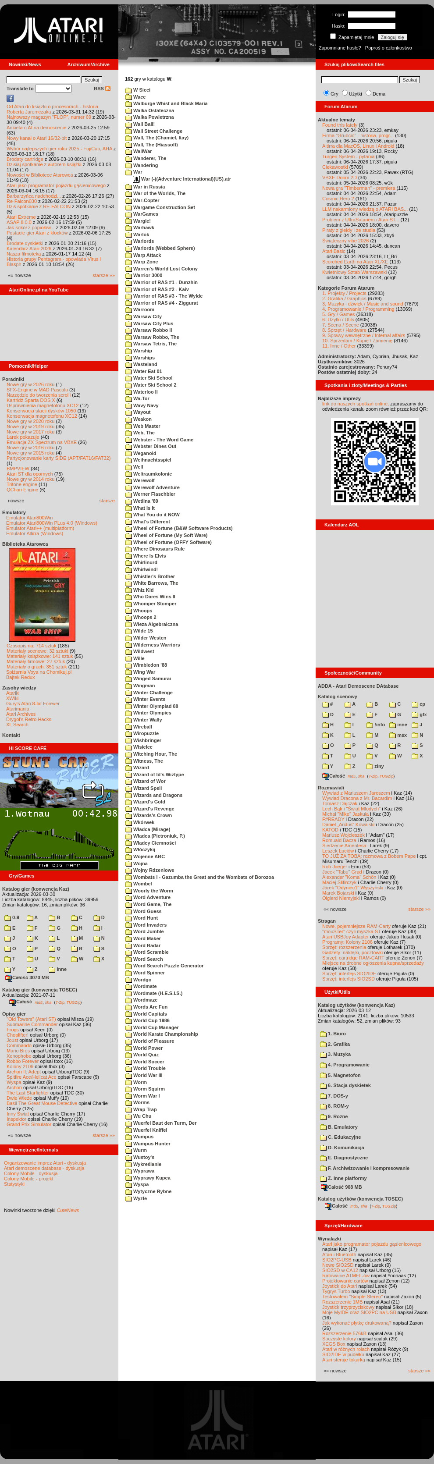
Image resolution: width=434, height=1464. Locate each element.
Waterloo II (141, 391)
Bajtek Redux (20, 677)
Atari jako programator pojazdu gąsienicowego (56, 185)
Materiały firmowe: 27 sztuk (36, 661)
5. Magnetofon (340, 1075)
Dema (379, 93)
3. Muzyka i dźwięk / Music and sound (362, 303)
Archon (14, 1087)
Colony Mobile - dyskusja (30, 1173)
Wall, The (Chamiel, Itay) (157, 137)
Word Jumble (144, 931)
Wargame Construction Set (160, 207)
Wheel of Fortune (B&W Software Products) (179, 528)
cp (418, 704)
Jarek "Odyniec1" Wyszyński (352, 887)
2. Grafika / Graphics (344, 298)
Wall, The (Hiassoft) (151, 144)
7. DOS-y (334, 1095)
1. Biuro (333, 1033)
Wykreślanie (143, 1164)
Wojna (136, 863)
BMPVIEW (18, 468)
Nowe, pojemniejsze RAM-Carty (356, 926)
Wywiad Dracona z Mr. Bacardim (357, 798)
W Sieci (137, 89)
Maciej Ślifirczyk (339, 882)
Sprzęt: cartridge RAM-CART (353, 957)
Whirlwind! (141, 569)
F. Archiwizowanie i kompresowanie (364, 1168)
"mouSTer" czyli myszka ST (351, 931)
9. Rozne (334, 1116)
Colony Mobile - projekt (28, 1178)
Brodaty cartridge (25, 159)
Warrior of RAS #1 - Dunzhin (161, 282)
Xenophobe (19, 1056)
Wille (135, 658)
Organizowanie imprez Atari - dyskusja (45, 1163)
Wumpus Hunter (148, 1143)
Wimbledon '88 (146, 665)
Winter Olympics (148, 712)
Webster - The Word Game (159, 439)
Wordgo (138, 979)
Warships (140, 357)
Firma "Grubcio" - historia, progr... (358, 135)
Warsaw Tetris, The (151, 343)
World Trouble (145, 1068)
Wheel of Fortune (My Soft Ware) (166, 535)
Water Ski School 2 (151, 384)
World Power (144, 1048)
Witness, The (144, 761)
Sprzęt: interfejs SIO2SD (348, 978)
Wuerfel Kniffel (146, 1130)
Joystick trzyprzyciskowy (348, 1307)
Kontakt (11, 735)
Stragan (327, 921)
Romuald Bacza (339, 840)
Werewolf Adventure (152, 487)
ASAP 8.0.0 (19, 222)
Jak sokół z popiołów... (30, 227)
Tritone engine (22, 484)
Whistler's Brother (150, 576)
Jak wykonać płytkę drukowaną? (356, 1322)
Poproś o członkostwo (388, 47)
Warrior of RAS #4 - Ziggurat (161, 303)
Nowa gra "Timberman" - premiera (358, 188)
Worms (137, 1102)
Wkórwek (139, 822)
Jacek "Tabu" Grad (342, 871)
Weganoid (140, 453)
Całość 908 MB (341, 1187)
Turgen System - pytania (348, 156)
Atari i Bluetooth (339, 1254)
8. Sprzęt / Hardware (344, 330)
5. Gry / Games (338, 314)
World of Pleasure (149, 1041)
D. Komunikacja (342, 1147)
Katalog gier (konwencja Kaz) (35, 889)
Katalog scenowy (337, 696)
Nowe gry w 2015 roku (30, 452)
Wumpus (139, 1136)
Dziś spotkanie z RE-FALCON (39, 206)
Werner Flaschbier (150, 494)
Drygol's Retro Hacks (28, 719)
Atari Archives (21, 714)
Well (134, 466)
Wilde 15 (139, 630)
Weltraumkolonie (148, 473)
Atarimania (17, 708)
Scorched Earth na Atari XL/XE (355, 261)
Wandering (141, 165)
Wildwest (139, 651)
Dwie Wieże (19, 1098)
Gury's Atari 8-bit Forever (33, 703)
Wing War (140, 672)
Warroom (139, 309)
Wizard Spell (143, 788)
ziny (375, 766)
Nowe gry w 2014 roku (30, 479)
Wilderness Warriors (152, 644)
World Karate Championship (161, 1034)
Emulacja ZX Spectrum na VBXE (42, 442)
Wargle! (138, 221)
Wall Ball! (140, 124)
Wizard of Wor (145, 781)
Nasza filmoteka (24, 253)
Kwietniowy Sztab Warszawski (354, 272)
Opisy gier (14, 1013)
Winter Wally (143, 719)
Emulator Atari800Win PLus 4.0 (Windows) (51, 523)
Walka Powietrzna (149, 117)
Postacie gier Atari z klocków (37, 232)
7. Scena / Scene (340, 324)
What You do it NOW (152, 514)
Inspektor (16, 1119)
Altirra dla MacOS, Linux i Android (358, 146)
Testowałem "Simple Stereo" (352, 1296)
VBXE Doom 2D (339, 177)
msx (398, 735)
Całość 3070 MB (27, 977)
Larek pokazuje (23, 437)
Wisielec (139, 747)
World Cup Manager (152, 1027)
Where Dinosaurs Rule (155, 548)
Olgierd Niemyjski (341, 898)
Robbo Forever (23, 1061)
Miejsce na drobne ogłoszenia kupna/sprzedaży (373, 963)
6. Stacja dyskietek (345, 1085)
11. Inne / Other (339, 345)
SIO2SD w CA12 (340, 1270)
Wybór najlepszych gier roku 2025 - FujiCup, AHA (59, 148)
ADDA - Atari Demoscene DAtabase (358, 686)
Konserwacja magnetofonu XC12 (42, 416)
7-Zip (59, 1002)
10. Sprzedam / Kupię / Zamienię (357, 340)
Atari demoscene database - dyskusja (44, 1168)
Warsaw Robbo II (148, 330)
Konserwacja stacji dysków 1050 (41, 410)
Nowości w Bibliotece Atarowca (40, 175)
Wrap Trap (141, 1109)
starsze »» (103, 275)
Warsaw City (143, 316)
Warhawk (139, 227)
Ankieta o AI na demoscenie (36, 127)
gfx (419, 714)
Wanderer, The (145, 158)
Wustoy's (139, 1157)
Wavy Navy (142, 405)
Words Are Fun (146, 1006)
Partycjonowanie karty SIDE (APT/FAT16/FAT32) (58, 458)
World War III (144, 1075)
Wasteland (141, 364)
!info (375, 724)
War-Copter (142, 200)
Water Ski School (149, 377)
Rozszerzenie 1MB (342, 1301)
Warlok (137, 234)
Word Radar (142, 945)
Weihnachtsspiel (148, 459)
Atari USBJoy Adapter (345, 936)
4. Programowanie (345, 1064)
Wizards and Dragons (153, 795)
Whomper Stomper (150, 603)
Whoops (138, 610)
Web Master (142, 426)
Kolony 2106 (20, 1066)
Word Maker (143, 938)
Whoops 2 (141, 617)
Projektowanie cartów (345, 1280)
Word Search (144, 959)
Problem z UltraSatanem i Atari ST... (360, 219)
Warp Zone (141, 261)
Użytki (355, 93)
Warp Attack (143, 255)
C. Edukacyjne (340, 1137)
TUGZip (74, 1002)
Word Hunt (141, 917)
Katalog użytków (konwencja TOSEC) (360, 1198)
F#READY (333, 819)
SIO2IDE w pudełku (343, 1354)
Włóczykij (140, 849)
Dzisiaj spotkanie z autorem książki (44, 164)
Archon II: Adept (24, 1071)
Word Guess (143, 911)
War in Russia (145, 186)
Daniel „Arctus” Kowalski (348, 824)
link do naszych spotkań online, (355, 403)
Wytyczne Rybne (148, 1191)
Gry (334, 93)
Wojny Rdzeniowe (149, 870)
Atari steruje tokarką (343, 1359)
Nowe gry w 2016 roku (30, 447)
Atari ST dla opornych (30, 473)
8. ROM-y (334, 1106)
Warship (138, 350)
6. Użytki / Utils (338, 319)
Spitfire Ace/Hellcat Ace (32, 1077)
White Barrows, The (151, 583)
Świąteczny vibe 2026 (345, 240)
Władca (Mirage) (147, 829)
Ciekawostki (335, 167)
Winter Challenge (149, 692)
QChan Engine (22, 489)
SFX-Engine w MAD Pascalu (37, 389)
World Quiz (142, 1054)
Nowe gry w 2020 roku (30, 421)
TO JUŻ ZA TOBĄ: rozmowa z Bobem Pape (369, 856)
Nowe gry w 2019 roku (30, 426)
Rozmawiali (331, 787)
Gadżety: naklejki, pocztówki (352, 952)
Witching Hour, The (151, 754)
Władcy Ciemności (150, 843)
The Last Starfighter (28, 1092)
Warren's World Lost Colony (161, 268)
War (133, 171)
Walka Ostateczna (149, 110)
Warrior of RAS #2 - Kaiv (157, 289)
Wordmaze (141, 999)
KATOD (330, 829)
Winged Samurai (148, 678)
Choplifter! (17, 1035)
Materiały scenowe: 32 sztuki (37, 651)
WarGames (141, 214)
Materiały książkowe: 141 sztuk (40, 656)
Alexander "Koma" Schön (349, 877)
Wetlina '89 (141, 501)
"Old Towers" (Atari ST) (31, 1019)
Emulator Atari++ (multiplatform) (40, 528)
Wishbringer (143, 740)
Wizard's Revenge (149, 808)
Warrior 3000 (143, 275)
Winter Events (145, 699)
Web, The (140, 432)
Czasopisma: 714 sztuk (32, 645)
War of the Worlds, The (155, 193)
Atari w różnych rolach (346, 1349)
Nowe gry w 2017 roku (30, 431)
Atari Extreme (21, 217)
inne (58, 969)
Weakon (138, 419)
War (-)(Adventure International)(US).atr (182, 178)
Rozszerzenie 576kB (344, 1333)
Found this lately (339, 125)
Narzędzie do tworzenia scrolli (39, 395)
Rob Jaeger (334, 866)
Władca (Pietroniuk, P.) (155, 836)
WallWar (138, 151)
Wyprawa (139, 1170)
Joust (12, 1040)
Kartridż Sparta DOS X (31, 400)
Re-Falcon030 (22, 201)
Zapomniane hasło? (340, 47)
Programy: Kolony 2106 (347, 942)
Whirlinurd (141, 562)
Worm (136, 1082)
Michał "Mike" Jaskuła (345, 814)
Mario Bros (18, 1050)
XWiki (12, 698)
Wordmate (141, 986)
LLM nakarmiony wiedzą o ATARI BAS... (365, 209)
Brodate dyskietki (25, 243)
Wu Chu (138, 1116)
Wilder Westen (146, 637)
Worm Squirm (145, 1088)
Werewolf (140, 480)
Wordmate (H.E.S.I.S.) (153, 993)
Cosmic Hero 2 (338, 198)
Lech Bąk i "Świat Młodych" (351, 808)
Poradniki (13, 379)
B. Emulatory (339, 1127)
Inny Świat (18, 1113)
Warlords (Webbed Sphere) (160, 248)
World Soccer (144, 1061)
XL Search (17, 724)
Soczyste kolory (339, 1338)
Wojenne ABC (145, 856)
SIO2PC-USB (337, 1259)
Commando (19, 1045)
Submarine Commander (32, 1024)
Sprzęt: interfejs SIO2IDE (349, 973)
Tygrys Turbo (336, 1291)
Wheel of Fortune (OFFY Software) (168, 542)
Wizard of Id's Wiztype (154, 774)
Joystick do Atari (339, 1286)
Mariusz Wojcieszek (343, 835)
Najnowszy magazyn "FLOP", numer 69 (49, 117)
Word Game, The (148, 904)
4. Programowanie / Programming (358, 309)
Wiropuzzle (142, 733)
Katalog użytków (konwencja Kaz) (356, 1005)
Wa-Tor (137, 398)
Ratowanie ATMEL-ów (346, 1275)
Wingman (140, 685)
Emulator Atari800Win (29, 517)
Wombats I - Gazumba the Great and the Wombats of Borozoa (199, 877)
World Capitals (146, 1013)
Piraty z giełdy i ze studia (348, 230)
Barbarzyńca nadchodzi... (34, 196)
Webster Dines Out (150, 446)
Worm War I (142, 1095)
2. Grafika (335, 1044)
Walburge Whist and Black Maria (166, 103)
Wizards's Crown (148, 815)
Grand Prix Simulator (29, 1124)
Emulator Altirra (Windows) (34, 533)
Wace (135, 96)
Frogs (13, 1029)
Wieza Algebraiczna (151, 624)
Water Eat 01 (143, 371)
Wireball (138, 726)
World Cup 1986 (147, 1020)
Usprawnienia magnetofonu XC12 (43, 405)
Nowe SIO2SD (338, 1265)
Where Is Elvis (145, 555)
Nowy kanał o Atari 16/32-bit (37, 138)
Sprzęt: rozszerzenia (344, 947)
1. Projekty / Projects (344, 293)
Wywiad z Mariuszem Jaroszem (356, 793)
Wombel (138, 883)
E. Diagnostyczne (344, 1157)
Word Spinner (145, 972)
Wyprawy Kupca (148, 1177)
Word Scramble (147, 952)
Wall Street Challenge (153, 131)
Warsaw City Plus (149, 323)
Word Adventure (148, 897)
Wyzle (136, 1198)
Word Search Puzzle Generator (164, 965)
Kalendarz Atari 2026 (29, 248)
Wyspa (14, 1082)
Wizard (137, 767)
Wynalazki (329, 1238)
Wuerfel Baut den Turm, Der (161, 1123)
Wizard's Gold (145, 801)
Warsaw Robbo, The (152, 337)
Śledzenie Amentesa (344, 845)
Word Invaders (146, 924)
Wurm (136, 1150)
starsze (107, 500)
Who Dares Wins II (150, 596)
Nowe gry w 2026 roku (30, 384)
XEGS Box (333, 1344)
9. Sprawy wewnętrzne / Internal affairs (363, 335)
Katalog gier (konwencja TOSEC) (39, 989)
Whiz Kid (139, 590)
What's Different (147, 521)
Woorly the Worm (149, 890)
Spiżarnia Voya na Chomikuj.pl (38, 672)
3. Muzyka (335, 1054)
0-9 (11, 917)
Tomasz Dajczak (339, 803)
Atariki (13, 693)
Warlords (139, 241)
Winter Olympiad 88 (151, 706)
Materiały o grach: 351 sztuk (37, 666)
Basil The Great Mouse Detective (42, 1103)
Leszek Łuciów (338, 850)
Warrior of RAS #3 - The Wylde (164, 295)
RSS (102, 88)
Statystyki (14, 1184)
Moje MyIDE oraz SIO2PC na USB (359, 1312)
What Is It (140, 508)
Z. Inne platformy (343, 1178)
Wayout (137, 412)
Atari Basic (333, 251)
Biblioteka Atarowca (25, 544)
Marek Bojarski (338, 892)
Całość (20, 1001)
